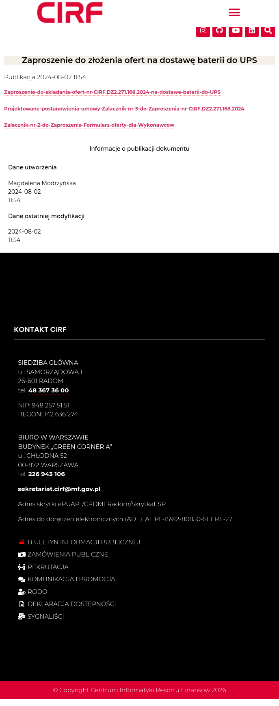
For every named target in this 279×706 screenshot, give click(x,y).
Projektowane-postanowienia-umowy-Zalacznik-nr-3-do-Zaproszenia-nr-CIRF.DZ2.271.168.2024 (124, 115)
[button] (234, 10)
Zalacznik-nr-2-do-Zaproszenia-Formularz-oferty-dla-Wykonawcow (89, 132)
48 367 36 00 (48, 397)
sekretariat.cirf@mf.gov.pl (59, 496)
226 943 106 (46, 481)
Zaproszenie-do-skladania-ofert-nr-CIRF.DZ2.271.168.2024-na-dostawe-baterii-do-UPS (112, 99)
